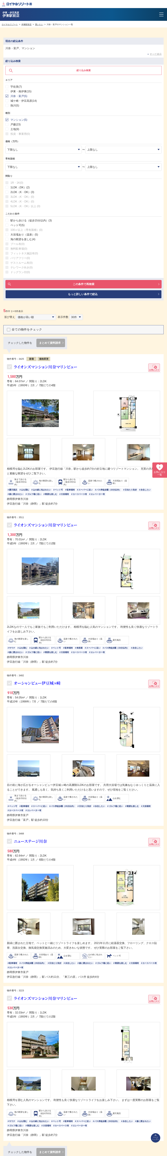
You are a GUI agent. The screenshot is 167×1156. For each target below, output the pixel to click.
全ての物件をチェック (27, 329)
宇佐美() (16, 86)
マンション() (18, 119)
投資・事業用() (20, 133)
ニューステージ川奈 (30, 841)
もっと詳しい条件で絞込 (83, 294)
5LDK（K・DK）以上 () (25, 206)
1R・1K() (16, 182)
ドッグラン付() (20, 272)
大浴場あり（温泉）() (24, 234)
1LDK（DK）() (20, 187)
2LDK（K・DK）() (22, 192)
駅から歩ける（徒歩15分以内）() (31, 220)
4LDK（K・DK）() (22, 201)
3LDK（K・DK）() (22, 196)
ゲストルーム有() (21, 262)
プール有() (17, 244)
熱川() (14, 105)
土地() (14, 129)
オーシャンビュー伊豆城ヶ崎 (37, 683)
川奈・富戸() (18, 96)
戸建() (15, 124)
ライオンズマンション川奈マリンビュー (46, 367)
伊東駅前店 (26, 24)
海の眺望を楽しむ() (22, 239)
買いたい (39, 24)
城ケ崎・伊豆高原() (23, 100)
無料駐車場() (18, 248)
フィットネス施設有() (24, 253)
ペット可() (17, 225)
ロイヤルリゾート (10, 24)
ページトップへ (155, 1138)
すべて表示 (156, 54)
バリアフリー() (20, 258)
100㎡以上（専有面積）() (26, 229)
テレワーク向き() (21, 267)
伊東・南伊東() (20, 91)
